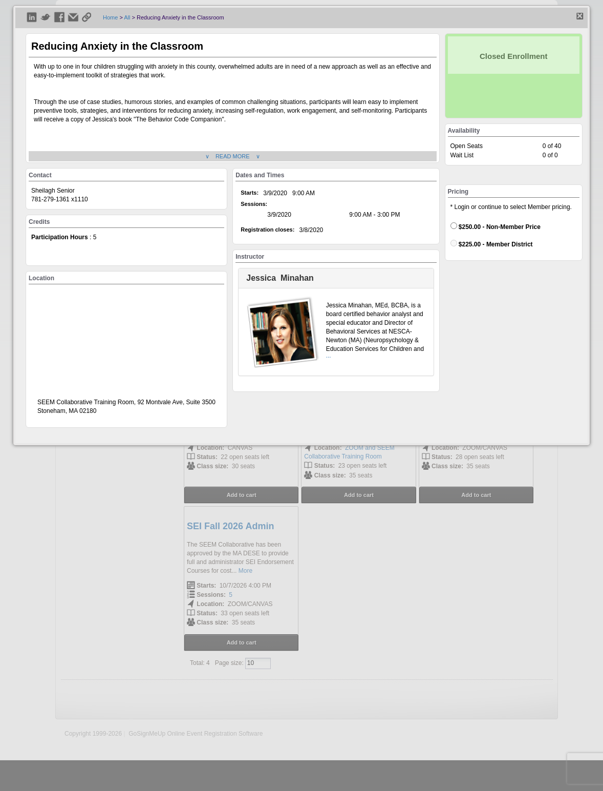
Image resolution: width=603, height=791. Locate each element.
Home (110, 17)
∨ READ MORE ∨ (232, 156)
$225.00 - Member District (491, 244)
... (328, 355)
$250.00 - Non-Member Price (495, 226)
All (127, 17)
